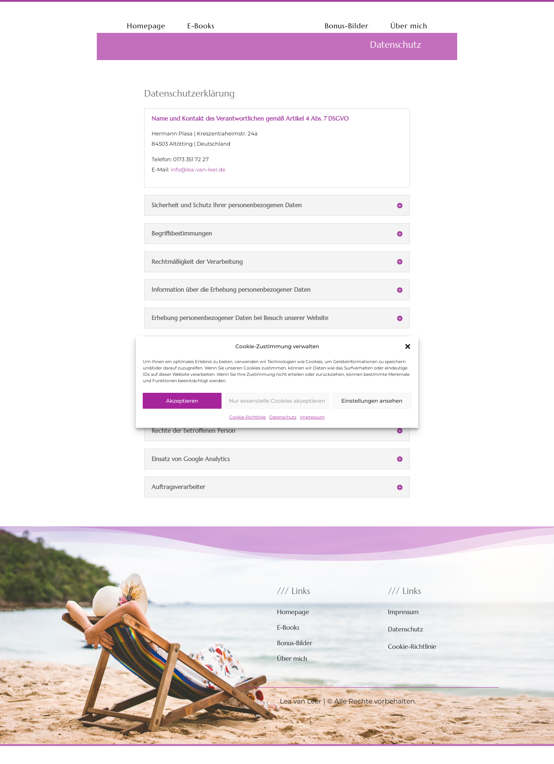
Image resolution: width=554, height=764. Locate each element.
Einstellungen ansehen (371, 409)
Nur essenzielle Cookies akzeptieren (277, 409)
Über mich (408, 26)
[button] (407, 355)
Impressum (312, 425)
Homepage (146, 26)
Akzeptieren (182, 409)
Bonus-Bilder (347, 26)
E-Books (200, 26)
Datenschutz (282, 425)
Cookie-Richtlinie (247, 425)
